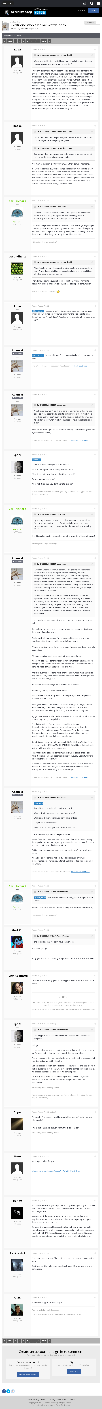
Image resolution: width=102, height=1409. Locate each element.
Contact (72, 1399)
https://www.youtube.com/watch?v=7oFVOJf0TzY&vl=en (57, 1171)
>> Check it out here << (81, 366)
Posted (41, 49)
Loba (17, 49)
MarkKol (17, 930)
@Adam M (37, 460)
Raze (17, 1156)
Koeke (17, 126)
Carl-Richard (63, 55)
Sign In (81, 10)
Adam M (24, 28)
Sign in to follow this (12, 22)
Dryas (17, 1112)
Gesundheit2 (63, 131)
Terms (43, 1399)
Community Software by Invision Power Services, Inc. (51, 1405)
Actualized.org (32, 1399)
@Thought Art (38, 355)
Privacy (52, 1399)
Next (44, 41)
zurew (60, 405)
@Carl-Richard (38, 311)
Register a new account (28, 1374)
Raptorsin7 (17, 1253)
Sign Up (93, 10)
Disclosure (61, 1399)
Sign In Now (74, 1371)
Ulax (17, 1297)
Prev (10, 41)
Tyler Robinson (17, 975)
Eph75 (17, 455)
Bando (17, 1200)
